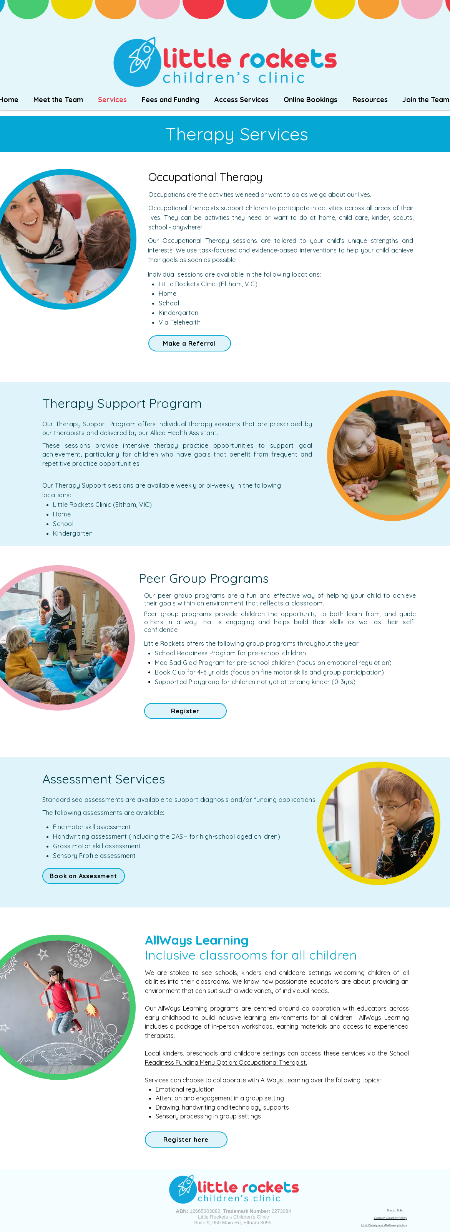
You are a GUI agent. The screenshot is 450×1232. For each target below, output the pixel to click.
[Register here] (186, 1139)
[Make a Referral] (189, 343)
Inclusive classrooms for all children (251, 955)
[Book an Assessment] (83, 876)
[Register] (185, 711)
